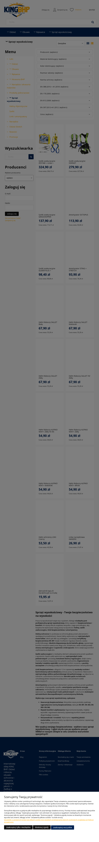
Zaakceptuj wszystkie (62, 827)
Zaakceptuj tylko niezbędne (18, 827)
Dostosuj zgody (42, 827)
